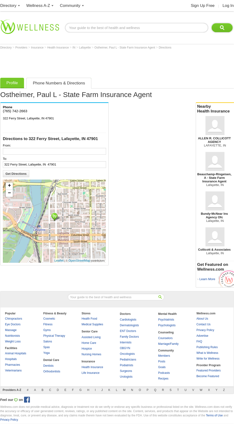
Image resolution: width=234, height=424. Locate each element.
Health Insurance (58, 47)
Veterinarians (13, 370)
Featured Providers (208, 370)
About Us (202, 318)
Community (70, 5)
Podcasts (164, 373)
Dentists (48, 365)
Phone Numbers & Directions (59, 83)
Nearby (215, 109)
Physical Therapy (54, 335)
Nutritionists (12, 335)
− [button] (9, 193)
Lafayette (85, 47)
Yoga (46, 353)
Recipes (163, 378)
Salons (47, 341)
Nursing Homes (91, 354)
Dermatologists (129, 325)
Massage (11, 330)
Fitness (48, 324)
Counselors (165, 338)
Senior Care (90, 331)
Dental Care (51, 360)
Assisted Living (91, 337)
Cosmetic (49, 318)
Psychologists (167, 325)
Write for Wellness (207, 358)
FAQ (199, 341)
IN (74, 47)
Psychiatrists (166, 319)
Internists (126, 342)
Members (164, 355)
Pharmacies (12, 364)
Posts (161, 361)
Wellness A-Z (38, 5)
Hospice (87, 348)
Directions (165, 47)
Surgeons (126, 371)
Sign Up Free (202, 5)
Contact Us (203, 324)
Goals (162, 367)
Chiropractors (13, 318)
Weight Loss (13, 341)
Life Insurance (90, 373)
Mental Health (167, 314)
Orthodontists (51, 371)
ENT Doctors (128, 331)
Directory (8, 5)
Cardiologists (128, 319)
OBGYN (125, 348)
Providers (21, 47)
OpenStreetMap (79, 260)
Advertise (202, 335)
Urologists (126, 376)
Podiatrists (126, 365)
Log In (228, 5)
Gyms (47, 330)
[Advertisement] (86, 62)
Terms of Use (214, 415)
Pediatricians (128, 359)
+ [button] (9, 186)
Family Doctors (129, 336)
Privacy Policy (205, 330)
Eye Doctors (12, 324)
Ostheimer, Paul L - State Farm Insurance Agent (125, 47)
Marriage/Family (168, 344)
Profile (12, 83)
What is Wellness (207, 353)
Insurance (37, 47)
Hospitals (11, 359)
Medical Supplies (92, 324)
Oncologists (127, 354)
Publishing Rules (207, 347)
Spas (46, 347)
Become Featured (207, 376)
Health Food (89, 318)
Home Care (89, 343)
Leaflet (59, 260)
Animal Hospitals (15, 353)
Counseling (166, 332)
